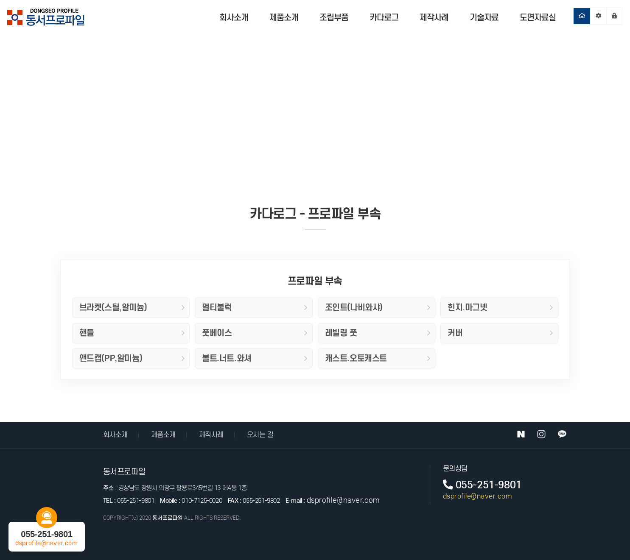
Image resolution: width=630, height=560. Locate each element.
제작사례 (434, 17)
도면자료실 (538, 17)
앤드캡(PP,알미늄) (132, 358)
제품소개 (283, 17)
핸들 (132, 333)
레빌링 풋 (378, 333)
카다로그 (384, 17)
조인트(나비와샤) (378, 307)
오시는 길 (260, 434)
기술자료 (484, 17)
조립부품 (333, 17)
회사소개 (233, 17)
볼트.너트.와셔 (255, 358)
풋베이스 (255, 333)
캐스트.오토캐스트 (378, 358)
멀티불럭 (255, 307)
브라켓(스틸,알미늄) (132, 307)
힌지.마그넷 (500, 307)
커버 (500, 333)
